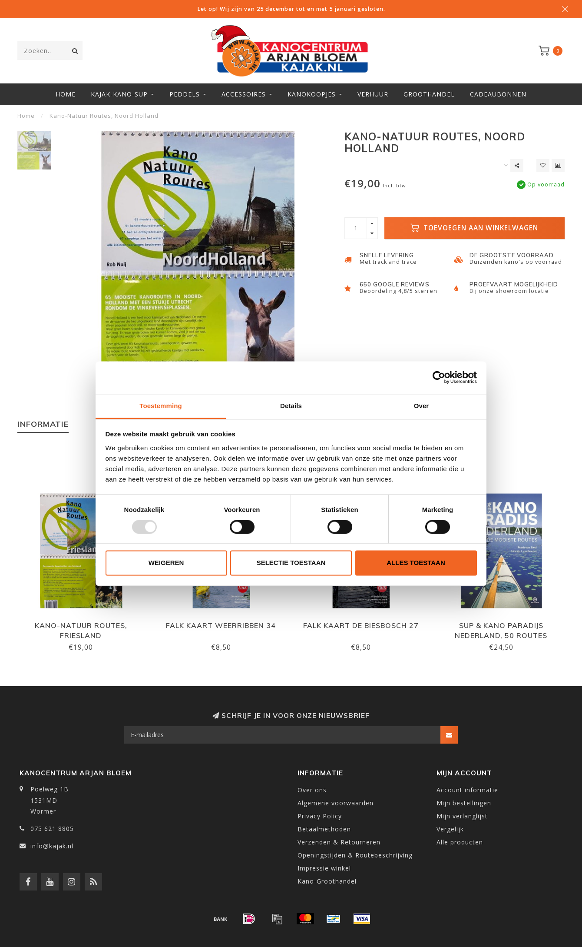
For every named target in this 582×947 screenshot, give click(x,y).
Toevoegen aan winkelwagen (474, 228)
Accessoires (244, 94)
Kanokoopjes (312, 94)
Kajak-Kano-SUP (119, 94)
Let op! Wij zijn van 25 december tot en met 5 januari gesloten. (291, 9)
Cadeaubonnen (498, 94)
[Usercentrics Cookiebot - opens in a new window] (439, 377)
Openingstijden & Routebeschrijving (355, 855)
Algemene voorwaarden (336, 803)
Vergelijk (450, 829)
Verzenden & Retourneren (339, 842)
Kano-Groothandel (327, 881)
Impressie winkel (324, 868)
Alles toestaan (416, 563)
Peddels (184, 94)
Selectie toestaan (291, 563)
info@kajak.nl (51, 846)
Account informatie (467, 790)
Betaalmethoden (324, 829)
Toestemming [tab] (160, 405)
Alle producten (459, 842)
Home (66, 94)
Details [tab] (291, 405)
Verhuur (372, 94)
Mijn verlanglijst (462, 816)
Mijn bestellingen (463, 803)
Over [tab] (421, 405)
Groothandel (429, 94)
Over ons (312, 790)
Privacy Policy (320, 816)
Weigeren (166, 563)
